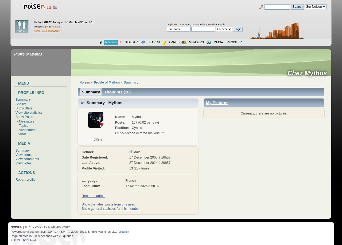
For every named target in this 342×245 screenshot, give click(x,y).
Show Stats (23, 108)
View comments (27, 159)
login (45, 26)
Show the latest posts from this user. (108, 204)
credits (123, 231)
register (56, 26)
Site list (20, 104)
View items (23, 155)
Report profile (25, 179)
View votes (23, 163)
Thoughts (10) (117, 92)
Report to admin (93, 196)
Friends (21, 134)
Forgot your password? (47, 30)
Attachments (28, 130)
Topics (23, 126)
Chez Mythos (309, 73)
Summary (23, 99)
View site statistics (28, 112)
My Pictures (217, 102)
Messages (26, 121)
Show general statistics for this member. (110, 209)
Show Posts (24, 117)
